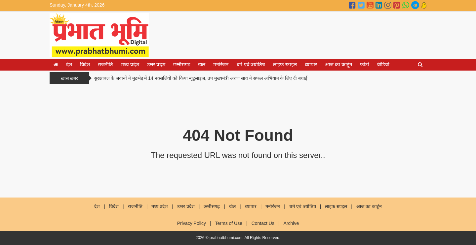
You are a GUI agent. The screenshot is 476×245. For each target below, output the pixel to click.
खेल (201, 64)
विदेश (85, 64)
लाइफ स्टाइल (285, 64)
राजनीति (105, 64)
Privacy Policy (191, 223)
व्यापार (311, 64)
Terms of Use (228, 223)
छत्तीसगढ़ (181, 64)
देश (69, 64)
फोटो (364, 64)
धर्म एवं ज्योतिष (250, 64)
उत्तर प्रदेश (156, 64)
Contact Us (263, 223)
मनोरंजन (220, 64)
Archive (291, 223)
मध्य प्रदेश (130, 64)
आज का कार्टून (338, 64)
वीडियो (383, 64)
